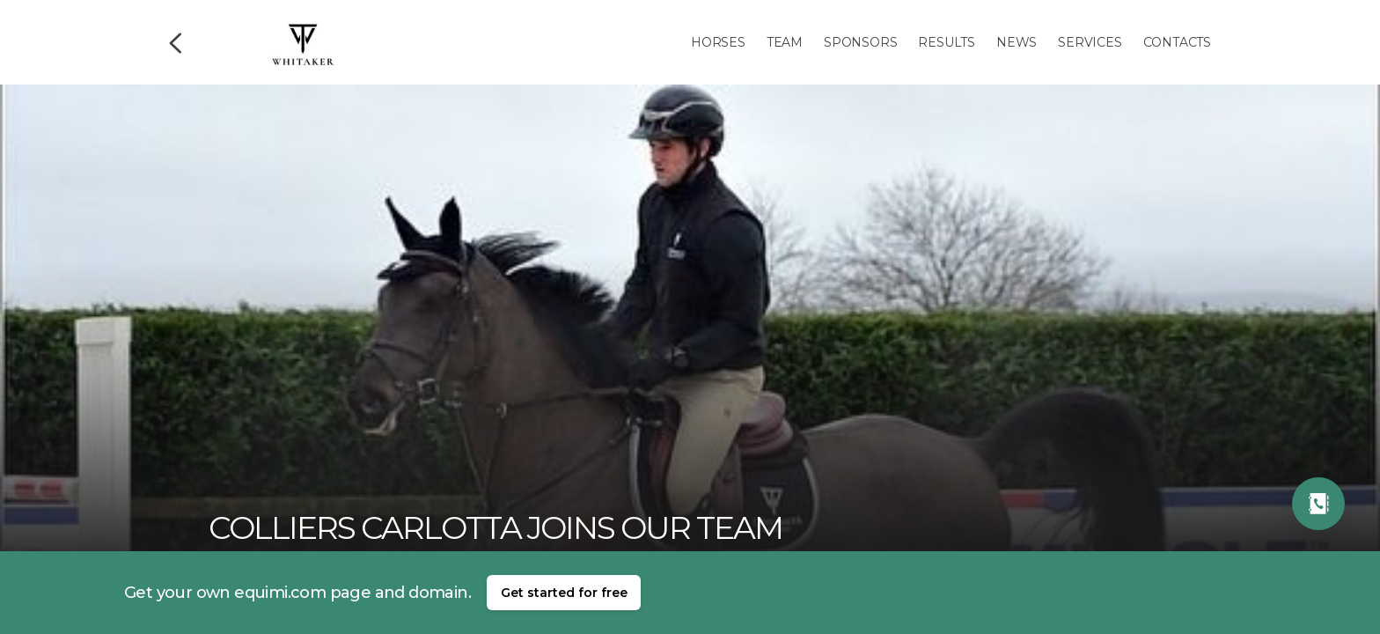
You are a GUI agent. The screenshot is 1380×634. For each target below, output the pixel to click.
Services (1089, 42)
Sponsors (860, 42)
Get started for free (564, 593)
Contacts (1177, 42)
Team (785, 42)
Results (946, 42)
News (1016, 42)
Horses (718, 42)
